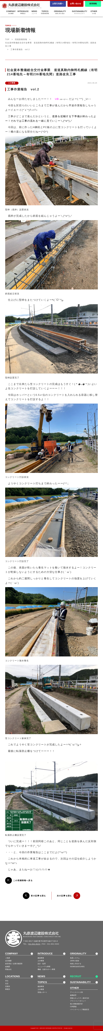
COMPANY (11, 953)
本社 (6, 981)
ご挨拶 (7, 958)
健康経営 (73, 995)
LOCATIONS (12, 976)
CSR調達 (73, 1007)
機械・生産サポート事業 (46, 969)
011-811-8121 (34, 944)
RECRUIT (75, 976)
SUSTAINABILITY (79, 12)
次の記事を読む (64, 896)
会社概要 (8, 961)
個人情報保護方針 (76, 1004)
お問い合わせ (75, 4)
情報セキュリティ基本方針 (79, 998)
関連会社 (8, 969)
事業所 (7, 989)
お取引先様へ (58, 4)
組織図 (7, 967)
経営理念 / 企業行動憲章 (13, 964)
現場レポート (42, 992)
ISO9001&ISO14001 (77, 967)
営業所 (7, 986)
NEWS (41, 976)
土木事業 (41, 961)
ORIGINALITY (60, 12)
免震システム (75, 958)
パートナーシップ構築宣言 (79, 1009)
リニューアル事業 (44, 967)
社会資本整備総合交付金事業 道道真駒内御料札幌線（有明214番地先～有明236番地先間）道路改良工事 (50, 44)
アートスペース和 (76, 992)
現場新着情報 (21, 39)
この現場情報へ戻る (23, 880)
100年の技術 (74, 961)
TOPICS (45, 12)
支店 (6, 983)
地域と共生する (75, 964)
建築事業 (41, 958)
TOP (7, 39)
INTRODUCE (45, 953)
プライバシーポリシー (78, 1001)
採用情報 (93, 4)
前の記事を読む (38, 896)
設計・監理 (42, 964)
